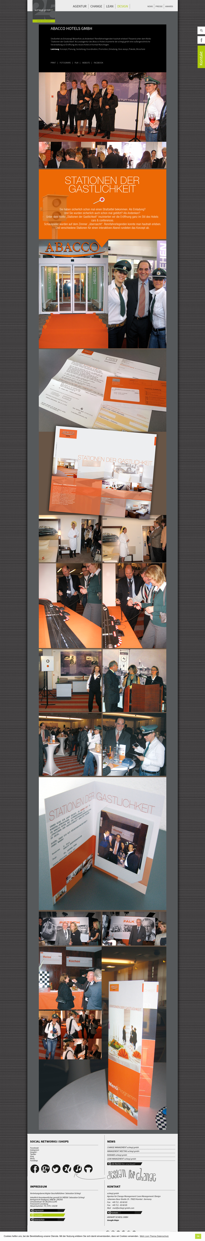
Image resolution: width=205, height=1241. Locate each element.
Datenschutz (39, 1219)
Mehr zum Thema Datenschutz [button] (154, 1236)
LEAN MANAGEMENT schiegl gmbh (121, 1158)
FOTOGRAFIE (65, 62)
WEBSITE (86, 62)
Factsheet (38, 1215)
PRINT (53, 62)
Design (122, 6)
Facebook (34, 1147)
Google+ (33, 1152)
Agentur (79, 6)
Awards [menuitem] (169, 6)
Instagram (34, 1150)
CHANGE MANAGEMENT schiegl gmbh (123, 1147)
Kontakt (114, 1212)
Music (32, 1158)
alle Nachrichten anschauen (123, 1163)
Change (96, 6)
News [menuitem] (150, 6)
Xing (32, 1156)
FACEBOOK (98, 62)
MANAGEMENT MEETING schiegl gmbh (123, 1151)
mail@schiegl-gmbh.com (123, 1208)
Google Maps (113, 1220)
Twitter (33, 1154)
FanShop (34, 1160)
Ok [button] (198, 1236)
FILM (76, 62)
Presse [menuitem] (159, 6)
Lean (109, 6)
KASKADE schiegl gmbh (117, 1155)
